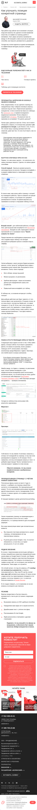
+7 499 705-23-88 (8, 728)
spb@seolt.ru (5, 723)
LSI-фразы (13, 117)
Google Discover (20, 580)
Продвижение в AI (7, 748)
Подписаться (18, 661)
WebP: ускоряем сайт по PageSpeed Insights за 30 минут (11, 705)
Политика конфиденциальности (10, 786)
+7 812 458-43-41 (8, 716)
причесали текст (9, 113)
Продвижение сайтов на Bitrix (10, 753)
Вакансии (6, 767)
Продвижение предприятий (10, 746)
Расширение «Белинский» (12, 770)
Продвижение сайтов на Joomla (11, 751)
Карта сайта (24, 786)
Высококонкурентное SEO (9, 743)
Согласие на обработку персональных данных (14, 788)
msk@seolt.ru (5, 735)
